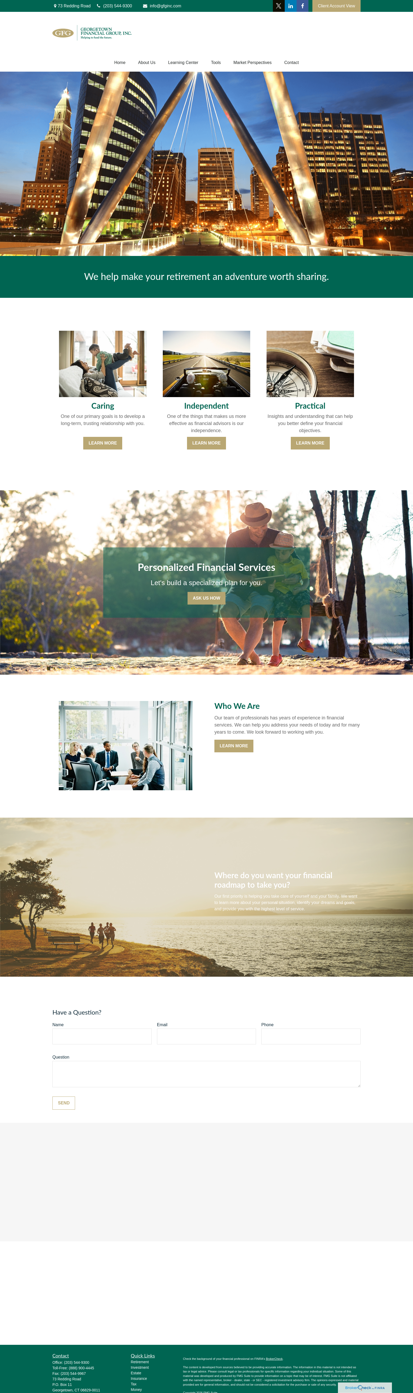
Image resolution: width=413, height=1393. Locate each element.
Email (162, 1024)
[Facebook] (302, 6)
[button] (120, 62)
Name (58, 1024)
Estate (136, 1373)
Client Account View (336, 6)
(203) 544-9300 (76, 1362)
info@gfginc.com (161, 6)
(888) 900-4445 (81, 1368)
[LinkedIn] (291, 6)
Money (136, 1389)
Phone (267, 1024)
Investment (140, 1367)
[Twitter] (279, 6)
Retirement (140, 1362)
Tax (134, 1384)
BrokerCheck (274, 1358)
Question (60, 1057)
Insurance (139, 1378)
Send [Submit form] (64, 1103)
